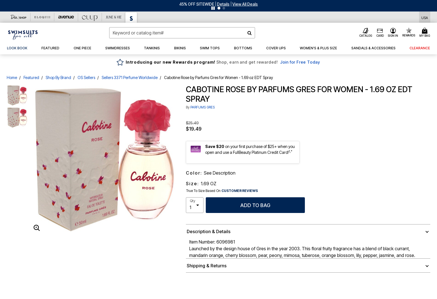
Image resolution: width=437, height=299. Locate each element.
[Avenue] (66, 17)
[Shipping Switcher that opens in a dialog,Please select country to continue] (424, 17)
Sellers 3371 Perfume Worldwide (130, 77)
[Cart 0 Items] (425, 32)
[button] (223, 4)
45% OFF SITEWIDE (196, 4)
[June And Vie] (114, 17)
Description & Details (208, 231)
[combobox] (182, 32)
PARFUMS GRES (202, 107)
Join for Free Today (300, 62)
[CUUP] (90, 17)
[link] (17, 48)
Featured (31, 77)
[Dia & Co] (19, 17)
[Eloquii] (42, 17)
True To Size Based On (222, 191)
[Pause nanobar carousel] (213, 8)
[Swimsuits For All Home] (23, 34)
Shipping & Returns (206, 265)
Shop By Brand (58, 77)
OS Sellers (86, 77)
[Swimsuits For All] (131, 17)
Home (12, 77)
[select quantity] (195, 205)
